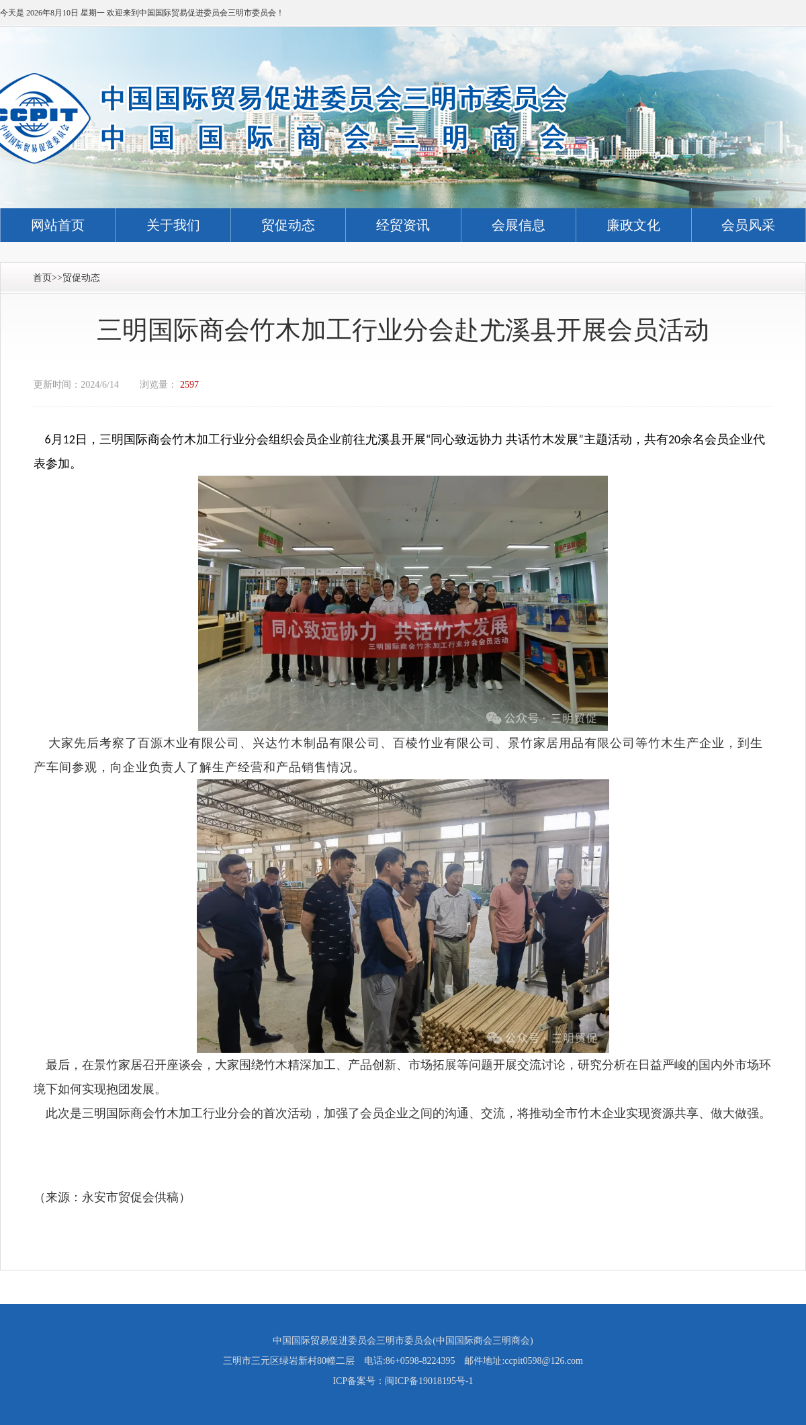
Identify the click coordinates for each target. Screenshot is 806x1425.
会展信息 (518, 225)
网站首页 (58, 225)
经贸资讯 (403, 225)
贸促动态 (288, 225)
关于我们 (173, 225)
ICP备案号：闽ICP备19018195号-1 (402, 1381)
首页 (42, 278)
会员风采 (748, 225)
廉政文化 (633, 225)
